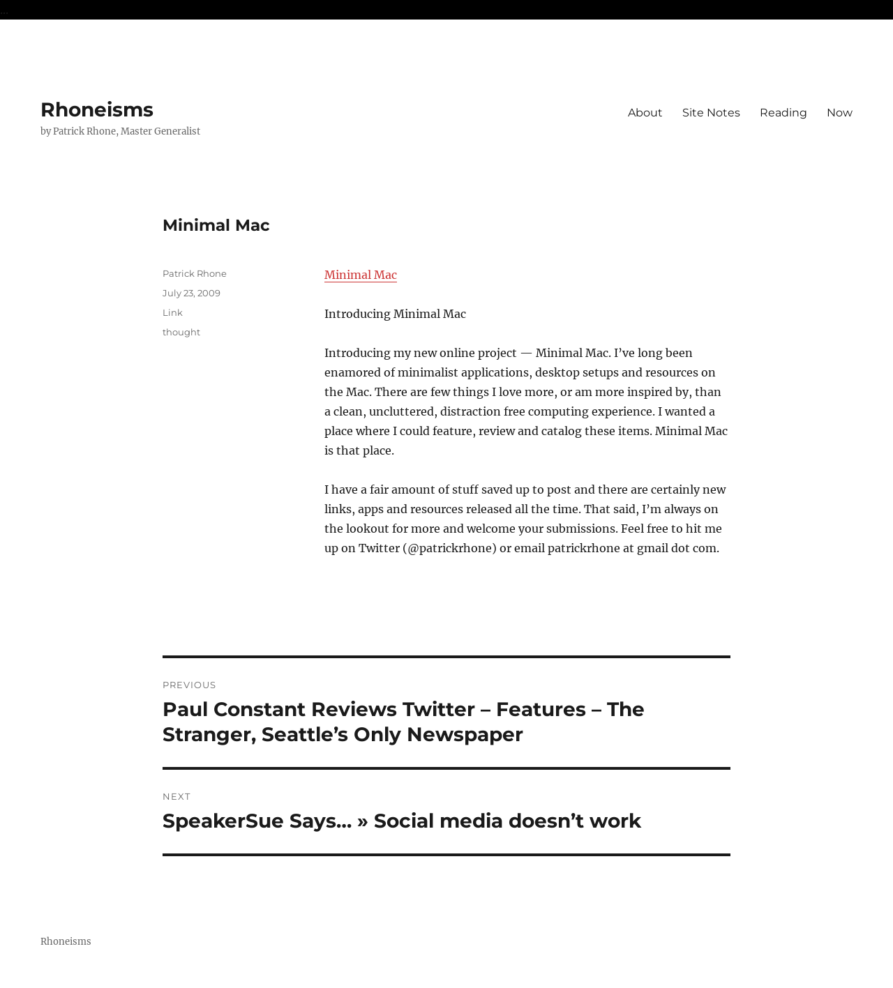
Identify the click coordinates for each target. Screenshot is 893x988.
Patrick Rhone (195, 273)
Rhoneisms (96, 109)
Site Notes (711, 112)
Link (173, 312)
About (645, 112)
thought (181, 331)
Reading (783, 112)
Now (840, 112)
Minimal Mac (360, 275)
